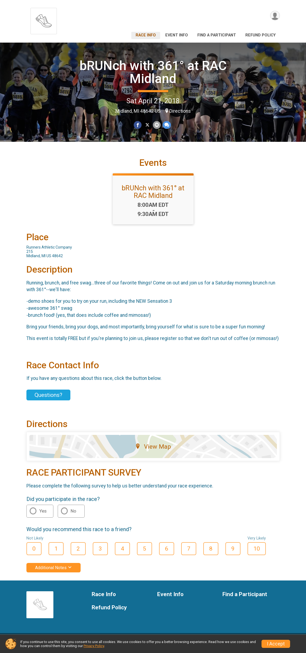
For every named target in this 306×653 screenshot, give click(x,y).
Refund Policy (260, 35)
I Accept (276, 644)
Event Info (176, 35)
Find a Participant (216, 35)
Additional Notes (53, 570)
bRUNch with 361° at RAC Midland (153, 72)
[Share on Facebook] (138, 125)
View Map (153, 449)
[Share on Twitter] (147, 125)
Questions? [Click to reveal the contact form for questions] (48, 398)
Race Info (146, 35)
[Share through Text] (166, 125)
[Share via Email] (157, 125)
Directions (180, 111)
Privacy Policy (94, 646)
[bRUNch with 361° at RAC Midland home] (43, 19)
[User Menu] (275, 16)
